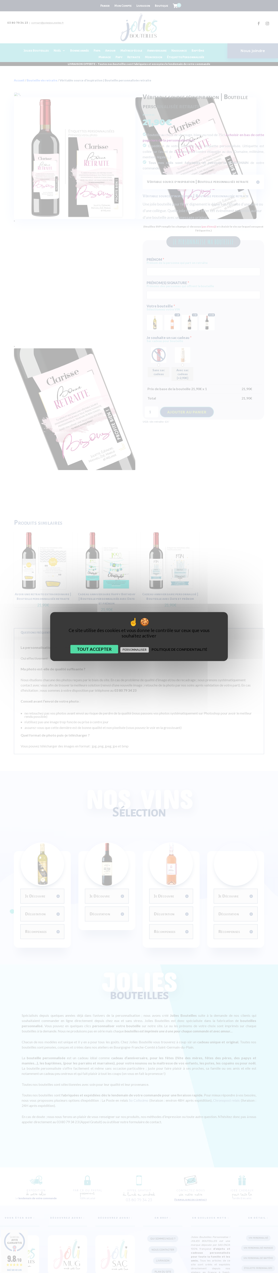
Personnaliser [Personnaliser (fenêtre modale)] (134, 649)
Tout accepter (94, 649)
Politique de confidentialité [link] (179, 649)
